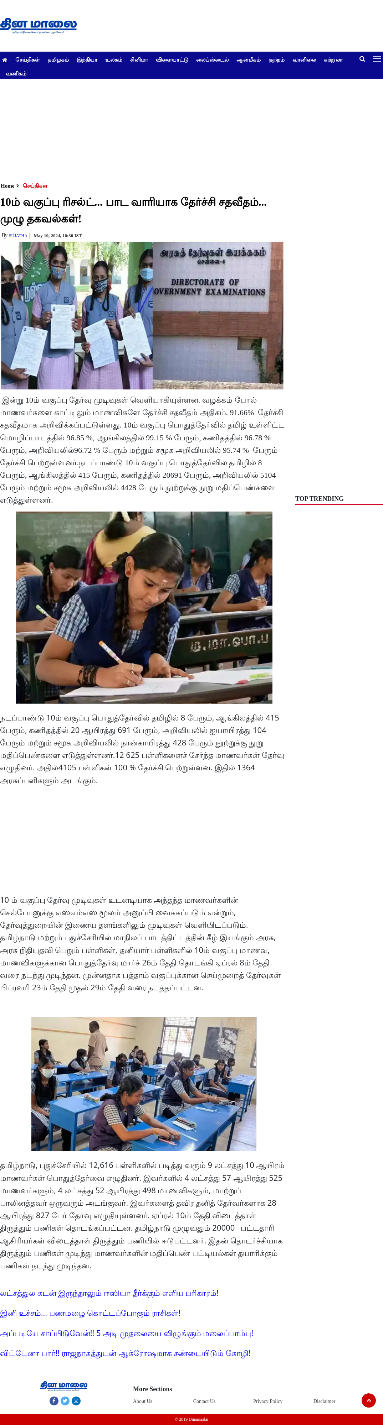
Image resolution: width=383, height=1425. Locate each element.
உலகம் (113, 59)
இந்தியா (87, 59)
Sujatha (18, 235)
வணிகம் (16, 73)
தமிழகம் (58, 59)
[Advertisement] (189, 128)
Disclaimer (324, 1401)
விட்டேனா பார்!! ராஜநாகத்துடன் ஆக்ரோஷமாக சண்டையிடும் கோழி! (125, 1352)
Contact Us (204, 1401)
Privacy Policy (267, 1401)
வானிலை (304, 59)
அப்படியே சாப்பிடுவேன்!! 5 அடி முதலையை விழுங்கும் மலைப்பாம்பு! (126, 1332)
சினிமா (139, 59)
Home (7, 186)
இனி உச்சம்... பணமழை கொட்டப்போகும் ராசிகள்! (90, 1312)
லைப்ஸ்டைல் (212, 59)
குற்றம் (277, 59)
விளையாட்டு (172, 59)
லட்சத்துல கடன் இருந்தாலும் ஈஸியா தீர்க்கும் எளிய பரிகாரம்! (109, 1292)
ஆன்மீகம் (248, 59)
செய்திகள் (27, 59)
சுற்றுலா (333, 59)
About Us (142, 1401)
